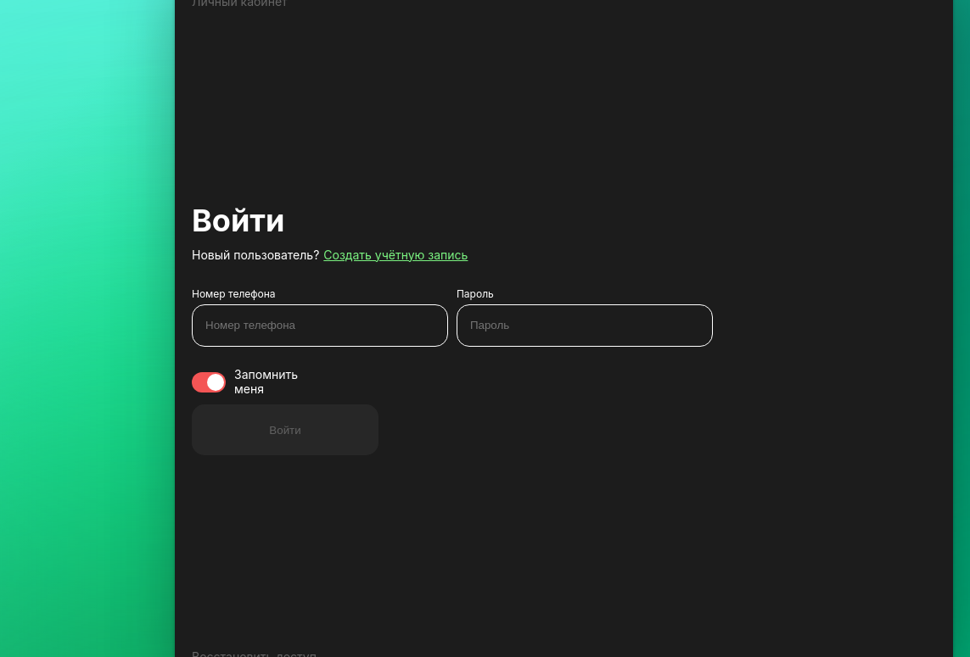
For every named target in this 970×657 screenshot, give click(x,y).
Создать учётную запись (395, 255)
